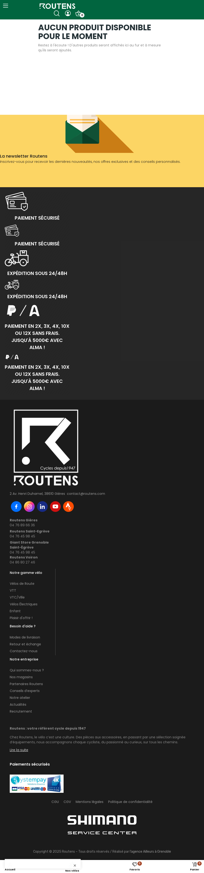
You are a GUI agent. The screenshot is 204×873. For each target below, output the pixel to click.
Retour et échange (25, 644)
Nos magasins (21, 677)
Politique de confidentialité (130, 802)
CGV (67, 802)
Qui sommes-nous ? (27, 670)
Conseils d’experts (25, 691)
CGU (55, 802)
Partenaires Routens (26, 684)
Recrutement (21, 711)
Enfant (15, 611)
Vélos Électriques (23, 604)
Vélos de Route (22, 583)
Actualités (18, 704)
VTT (13, 590)
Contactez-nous (23, 651)
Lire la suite (19, 750)
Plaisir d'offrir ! (21, 618)
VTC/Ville (17, 597)
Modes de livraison (25, 637)
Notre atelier (20, 698)
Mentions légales (89, 802)
